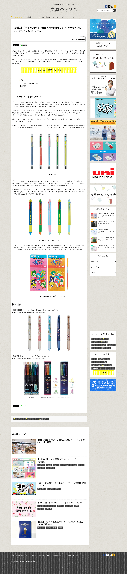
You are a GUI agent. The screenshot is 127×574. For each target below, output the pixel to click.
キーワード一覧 (102, 372)
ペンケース (104, 368)
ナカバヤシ (96, 345)
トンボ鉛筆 (51, 488)
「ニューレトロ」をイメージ (29, 83)
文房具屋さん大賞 (104, 359)
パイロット (18, 419)
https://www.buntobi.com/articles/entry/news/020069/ (44, 378)
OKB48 (95, 362)
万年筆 (76, 506)
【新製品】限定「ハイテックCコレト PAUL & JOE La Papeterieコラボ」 (35, 310)
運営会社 (75, 555)
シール (94, 359)
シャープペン (41, 488)
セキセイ (73, 465)
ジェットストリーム (49, 506)
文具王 (58, 488)
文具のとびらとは (16, 555)
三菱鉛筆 (40, 508)
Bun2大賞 (95, 368)
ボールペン (30, 419)
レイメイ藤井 (50, 468)
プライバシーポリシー (30, 555)
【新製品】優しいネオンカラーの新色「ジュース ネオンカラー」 (33, 356)
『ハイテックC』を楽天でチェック (48, 70)
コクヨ (56, 465)
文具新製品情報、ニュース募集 (61, 555)
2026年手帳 (103, 362)
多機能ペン (43, 419)
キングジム (41, 465)
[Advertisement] (103, 304)
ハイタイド (41, 468)
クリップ (49, 465)
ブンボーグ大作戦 (51, 527)
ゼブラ (103, 345)
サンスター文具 (65, 465)
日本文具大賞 (96, 365)
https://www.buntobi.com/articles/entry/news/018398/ (44, 332)
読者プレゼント (107, 365)
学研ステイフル (106, 348)
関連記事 (23, 86)
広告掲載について (44, 555)
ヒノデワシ (96, 342)
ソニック (81, 465)
